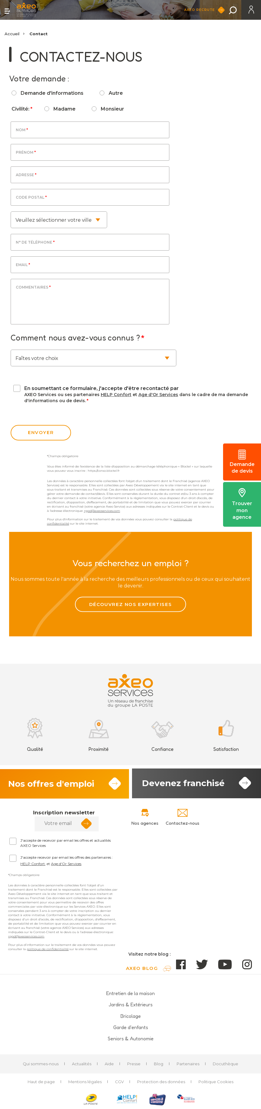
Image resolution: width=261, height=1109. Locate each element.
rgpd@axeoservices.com (102, 511)
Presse (134, 1064)
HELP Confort (116, 394)
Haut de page (41, 1082)
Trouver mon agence (242, 504)
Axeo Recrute (201, 10)
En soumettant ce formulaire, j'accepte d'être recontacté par (101, 388)
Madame (64, 109)
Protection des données (161, 1082)
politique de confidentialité (48, 949)
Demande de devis (242, 462)
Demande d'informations (52, 93)
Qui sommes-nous (41, 1064)
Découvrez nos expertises (130, 604)
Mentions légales (85, 1082)
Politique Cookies (215, 1082)
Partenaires (188, 1064)
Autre (116, 93)
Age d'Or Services (158, 394)
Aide (109, 1064)
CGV (119, 1082)
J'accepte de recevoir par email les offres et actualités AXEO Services (65, 843)
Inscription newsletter (64, 813)
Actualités (81, 1064)
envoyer (41, 432)
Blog (158, 1064)
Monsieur (112, 109)
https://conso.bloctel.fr (104, 471)
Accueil (12, 33)
